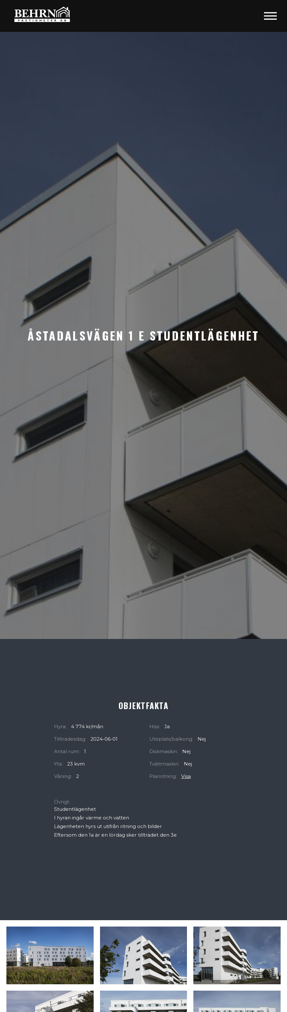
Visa (186, 776)
